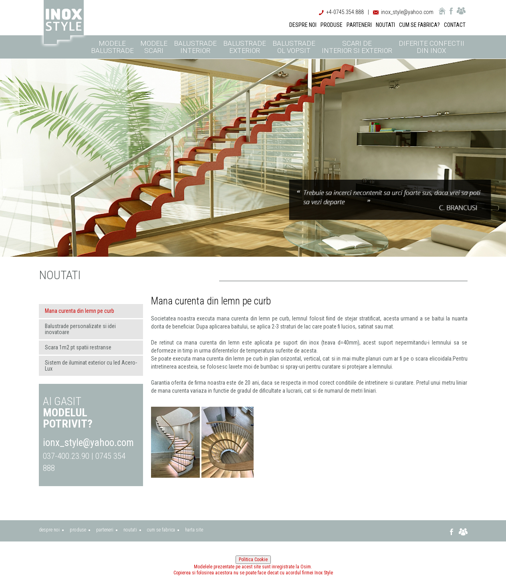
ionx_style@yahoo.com (88, 442)
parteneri (104, 530)
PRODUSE (332, 25)
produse (78, 530)
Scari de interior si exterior (357, 47)
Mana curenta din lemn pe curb (79, 311)
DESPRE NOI (303, 25)
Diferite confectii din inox (431, 47)
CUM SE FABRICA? (419, 25)
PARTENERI (359, 25)
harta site (194, 530)
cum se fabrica (161, 530)
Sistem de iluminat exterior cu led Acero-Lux (91, 365)
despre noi (49, 530)
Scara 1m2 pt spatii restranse (78, 347)
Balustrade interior (195, 47)
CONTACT (455, 25)
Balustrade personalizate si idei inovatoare (80, 329)
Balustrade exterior (244, 47)
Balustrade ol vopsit (293, 47)
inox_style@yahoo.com (407, 12)
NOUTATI (385, 25)
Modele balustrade (112, 47)
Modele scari (153, 47)
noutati (130, 530)
